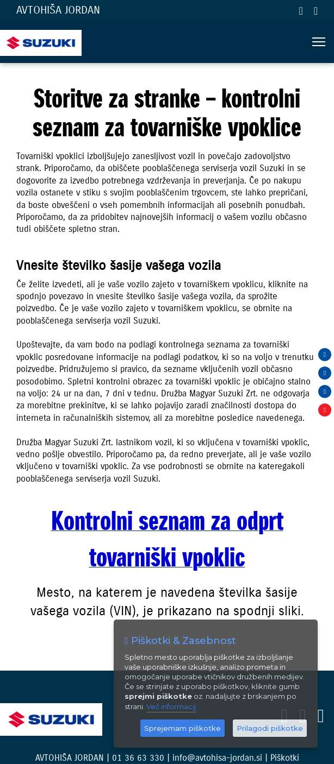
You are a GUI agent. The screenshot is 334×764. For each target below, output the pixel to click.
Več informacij (171, 706)
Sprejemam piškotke (182, 728)
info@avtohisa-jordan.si (316, 10)
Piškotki (284, 758)
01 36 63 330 (300, 10)
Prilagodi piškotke (270, 728)
